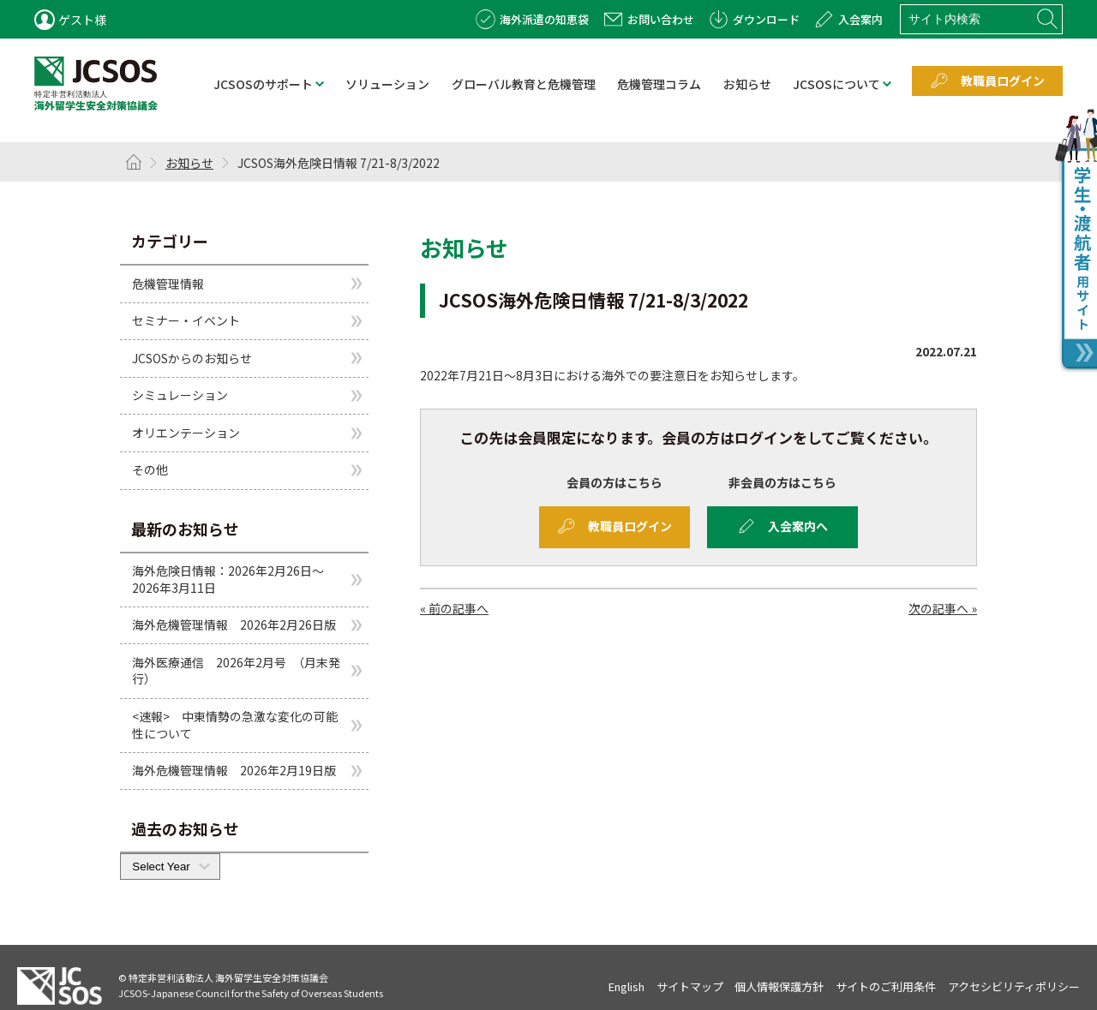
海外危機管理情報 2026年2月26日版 (234, 624)
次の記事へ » (942, 608)
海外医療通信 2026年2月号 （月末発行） (236, 671)
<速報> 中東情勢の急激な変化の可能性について (235, 725)
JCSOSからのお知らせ (192, 358)
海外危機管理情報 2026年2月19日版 (234, 770)
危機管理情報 (168, 282)
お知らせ (189, 162)
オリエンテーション (186, 432)
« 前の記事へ (454, 608)
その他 (150, 469)
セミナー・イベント (186, 320)
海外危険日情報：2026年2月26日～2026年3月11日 (228, 579)
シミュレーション (180, 394)
